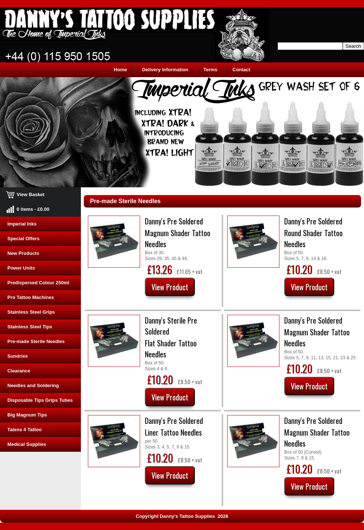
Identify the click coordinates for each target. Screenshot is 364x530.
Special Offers (23, 238)
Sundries (17, 356)
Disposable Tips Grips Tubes (40, 400)
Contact (241, 69)
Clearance (18, 371)
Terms (210, 69)
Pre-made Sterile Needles (36, 341)
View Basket (25, 194)
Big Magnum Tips (27, 415)
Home (120, 69)
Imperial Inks (21, 224)
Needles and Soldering (33, 385)
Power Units (21, 268)
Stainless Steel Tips (29, 326)
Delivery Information (165, 69)
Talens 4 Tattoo (24, 429)
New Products (23, 253)
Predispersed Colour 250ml (38, 282)
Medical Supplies (26, 444)
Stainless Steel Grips (31, 312)
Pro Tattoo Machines (30, 297)
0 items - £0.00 (28, 209)
